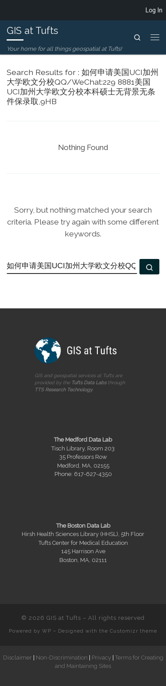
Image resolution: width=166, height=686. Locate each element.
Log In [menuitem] (154, 10)
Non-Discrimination (62, 657)
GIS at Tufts (63, 618)
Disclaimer (17, 657)
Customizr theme (133, 631)
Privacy (101, 657)
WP (46, 631)
